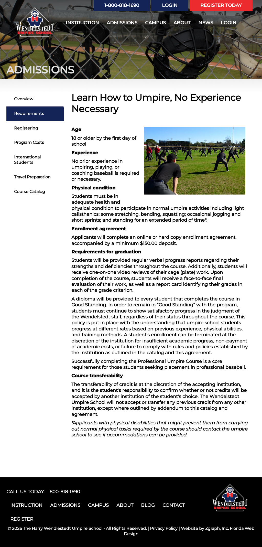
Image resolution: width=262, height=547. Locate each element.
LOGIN (170, 5)
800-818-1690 (65, 492)
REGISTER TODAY (221, 5)
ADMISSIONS (122, 23)
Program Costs (29, 142)
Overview (23, 98)
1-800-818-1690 (121, 5)
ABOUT (182, 23)
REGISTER (21, 519)
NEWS (205, 23)
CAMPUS (155, 23)
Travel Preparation (32, 177)
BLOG (148, 505)
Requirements (29, 113)
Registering (26, 128)
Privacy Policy (164, 528)
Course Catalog (29, 191)
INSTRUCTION (82, 23)
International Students (27, 160)
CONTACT (173, 505)
